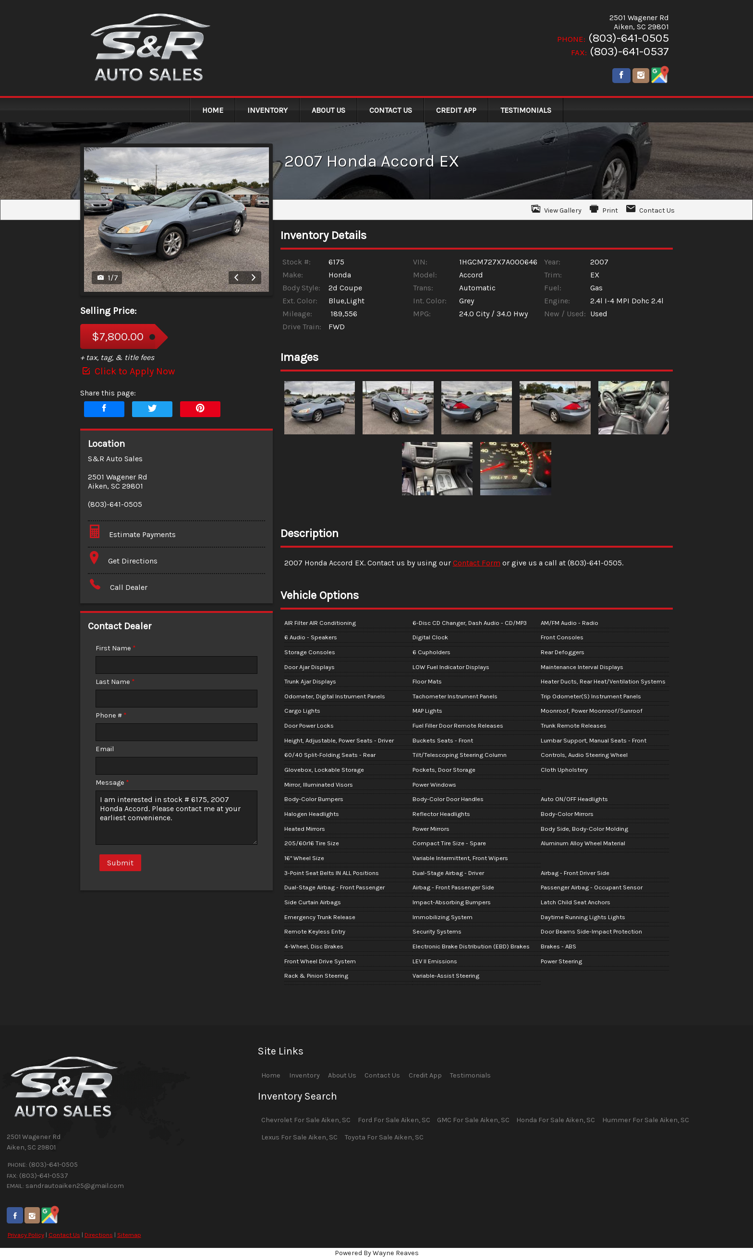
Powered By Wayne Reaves (377, 1253)
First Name (116, 648)
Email (105, 749)
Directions (99, 1234)
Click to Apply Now (127, 371)
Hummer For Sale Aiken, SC (645, 1120)
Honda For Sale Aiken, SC (555, 1120)
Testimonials (470, 1075)
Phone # (111, 715)
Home (270, 1075)
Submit (120, 862)
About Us (342, 1075)
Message (112, 783)
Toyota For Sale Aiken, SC (384, 1137)
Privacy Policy (26, 1234)
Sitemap (129, 1234)
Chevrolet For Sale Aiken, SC (306, 1120)
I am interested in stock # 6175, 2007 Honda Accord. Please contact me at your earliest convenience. (176, 818)
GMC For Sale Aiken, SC (473, 1120)
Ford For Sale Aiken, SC (394, 1120)
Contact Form (476, 562)
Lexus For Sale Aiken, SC (299, 1137)
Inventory (304, 1075)
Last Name (115, 682)
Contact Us (64, 1234)
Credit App (425, 1075)
